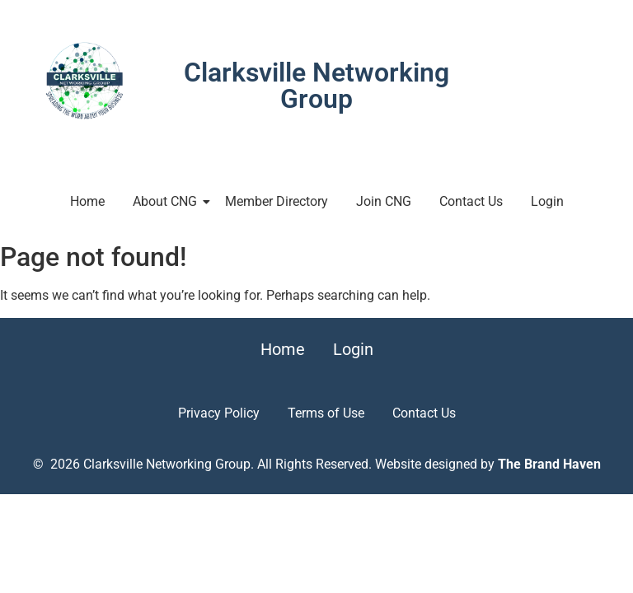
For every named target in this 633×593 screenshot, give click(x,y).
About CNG (168, 201)
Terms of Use (326, 413)
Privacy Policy (219, 413)
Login (547, 201)
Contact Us (471, 201)
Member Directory (276, 201)
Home (87, 201)
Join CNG (383, 201)
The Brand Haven (549, 464)
